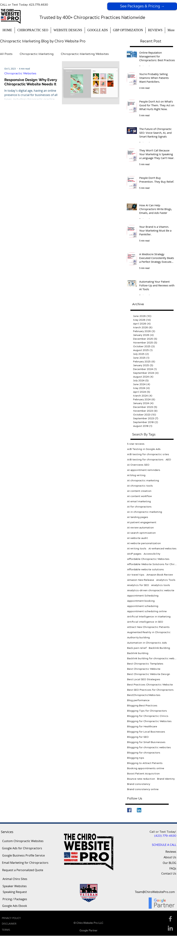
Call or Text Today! (163, 831)
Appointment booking (141, 600)
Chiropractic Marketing (37, 54)
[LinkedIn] (139, 810)
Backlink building (137, 653)
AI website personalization (144, 543)
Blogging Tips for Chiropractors (147, 710)
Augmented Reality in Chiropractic (148, 632)
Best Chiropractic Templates (145, 663)
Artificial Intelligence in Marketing (148, 616)
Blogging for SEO (138, 736)
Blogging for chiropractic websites (149, 747)
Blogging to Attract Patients (145, 763)
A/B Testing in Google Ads (144, 449)
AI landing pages (137, 517)
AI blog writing (136, 475)
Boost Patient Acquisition (143, 773)
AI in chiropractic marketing (144, 511)
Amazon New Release (140, 579)
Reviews (170, 852)
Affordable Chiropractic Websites (148, 559)
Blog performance (138, 700)
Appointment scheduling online (147, 611)
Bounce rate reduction (141, 778)
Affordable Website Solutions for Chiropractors (152, 564)
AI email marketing (139, 501)
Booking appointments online (145, 768)
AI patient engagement (141, 522)
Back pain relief (137, 648)
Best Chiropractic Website (143, 668)
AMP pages (134, 553)
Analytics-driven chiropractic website (150, 590)
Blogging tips (135, 757)
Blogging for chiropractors (143, 752)
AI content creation (139, 491)
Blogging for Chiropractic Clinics (147, 716)
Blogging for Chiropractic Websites (149, 721)
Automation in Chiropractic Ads (147, 642)
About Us (170, 857)
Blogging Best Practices (142, 705)
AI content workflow (139, 496)
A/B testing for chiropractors (145, 459)
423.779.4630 (38, 4)
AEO (168, 459)
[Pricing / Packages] (14, 899)
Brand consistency (138, 784)
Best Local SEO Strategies (143, 679)
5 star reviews (135, 443)
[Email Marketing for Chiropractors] (25, 862)
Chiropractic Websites (20, 73)
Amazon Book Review (159, 574)
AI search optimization (141, 532)
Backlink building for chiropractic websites (152, 658)
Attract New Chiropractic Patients (148, 627)
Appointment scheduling (142, 606)
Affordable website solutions (145, 569)
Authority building (138, 637)
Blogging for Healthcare (142, 726)
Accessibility (152, 553)
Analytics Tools (165, 579)
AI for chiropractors (139, 506)
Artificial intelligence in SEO (145, 621)
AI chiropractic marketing (143, 480)
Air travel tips (135, 574)
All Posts (6, 54)
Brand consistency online (143, 789)
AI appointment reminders (143, 470)
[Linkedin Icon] (170, 928)
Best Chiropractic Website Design (148, 674)
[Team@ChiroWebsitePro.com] (154, 892)
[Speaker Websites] (14, 886)
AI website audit (137, 538)
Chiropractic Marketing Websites (85, 54)
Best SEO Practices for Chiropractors (150, 689)
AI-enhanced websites (162, 548)
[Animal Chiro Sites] (14, 879)
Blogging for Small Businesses (146, 742)
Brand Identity (166, 778)
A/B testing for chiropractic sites (148, 454)
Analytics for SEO (138, 585)
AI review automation (140, 527)
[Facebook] (129, 810)
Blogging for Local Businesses (146, 731)
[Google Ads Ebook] (14, 906)
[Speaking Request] (14, 892)
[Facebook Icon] (170, 918)
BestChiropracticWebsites (143, 695)
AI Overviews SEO (138, 464)
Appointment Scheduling (142, 595)
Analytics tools (160, 585)
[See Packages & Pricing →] (142, 6)
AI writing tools (136, 548)
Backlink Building (159, 648)
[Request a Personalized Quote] (22, 870)
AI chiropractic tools (140, 485)
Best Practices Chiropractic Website (150, 684)
